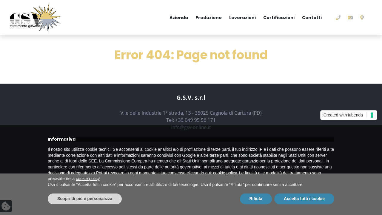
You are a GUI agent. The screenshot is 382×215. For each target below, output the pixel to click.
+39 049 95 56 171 (195, 120)
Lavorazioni (242, 18)
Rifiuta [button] (256, 198)
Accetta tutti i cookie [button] (304, 198)
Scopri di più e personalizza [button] (84, 198)
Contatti (312, 18)
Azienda (179, 18)
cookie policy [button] (225, 173)
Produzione (208, 18)
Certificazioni (279, 18)
